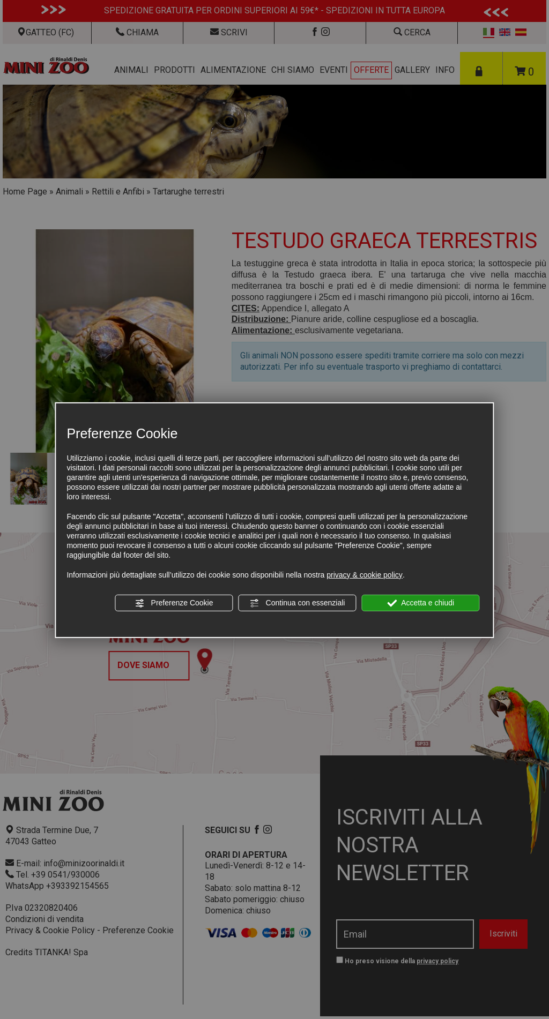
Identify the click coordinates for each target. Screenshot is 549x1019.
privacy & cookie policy (365, 575)
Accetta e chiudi (420, 603)
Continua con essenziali (297, 603)
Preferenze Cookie (174, 603)
